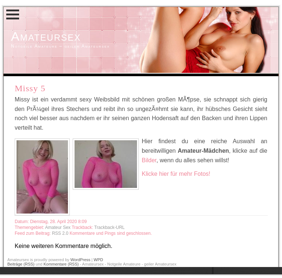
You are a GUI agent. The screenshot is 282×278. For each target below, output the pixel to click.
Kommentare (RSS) (61, 264)
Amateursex (46, 36)
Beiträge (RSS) (21, 264)
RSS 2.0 (60, 233)
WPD (98, 259)
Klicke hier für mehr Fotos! (176, 174)
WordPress (80, 259)
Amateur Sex (57, 227)
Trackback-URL (109, 227)
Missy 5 (30, 88)
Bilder (149, 160)
